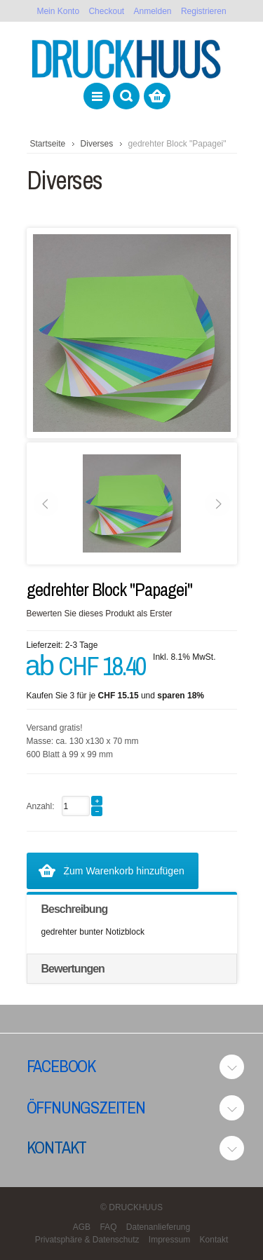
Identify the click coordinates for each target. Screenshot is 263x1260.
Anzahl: (41, 806)
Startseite (48, 144)
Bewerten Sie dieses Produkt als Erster (100, 613)
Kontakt (57, 1147)
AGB (81, 1227)
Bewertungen (72, 969)
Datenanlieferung (158, 1227)
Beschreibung (74, 909)
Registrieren (204, 11)
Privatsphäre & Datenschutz (87, 1240)
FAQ (108, 1227)
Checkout (106, 11)
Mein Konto (57, 11)
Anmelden (153, 11)
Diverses (97, 144)
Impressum (169, 1240)
